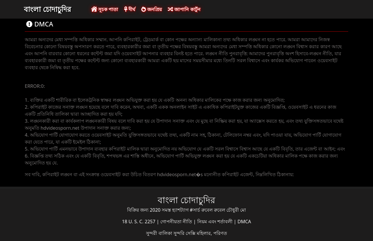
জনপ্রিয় (151, 9)
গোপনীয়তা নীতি (176, 221)
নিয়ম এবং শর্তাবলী (215, 221)
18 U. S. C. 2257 (139, 221)
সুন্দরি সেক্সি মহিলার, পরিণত (200, 233)
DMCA (244, 221)
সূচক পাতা (104, 9)
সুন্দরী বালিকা (159, 233)
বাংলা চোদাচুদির (47, 9)
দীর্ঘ (129, 9)
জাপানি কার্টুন (184, 9)
